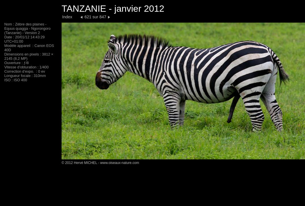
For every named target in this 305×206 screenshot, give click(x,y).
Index (67, 17)
